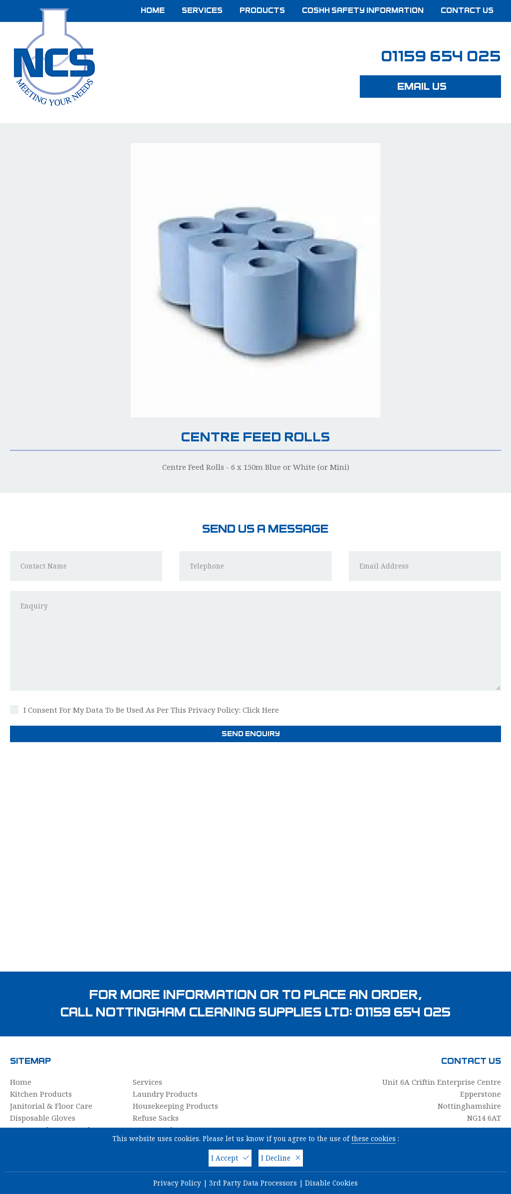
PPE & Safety (32, 1090)
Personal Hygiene (41, 1066)
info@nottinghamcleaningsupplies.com (429, 1064)
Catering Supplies (42, 1078)
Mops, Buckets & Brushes (55, 1042)
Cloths (144, 1054)
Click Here (261, 622)
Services (202, 10)
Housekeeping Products (175, 1018)
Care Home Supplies (169, 1066)
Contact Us (467, 10)
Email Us (430, 86)
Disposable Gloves (42, 1030)
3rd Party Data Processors (253, 1183)
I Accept (230, 1158)
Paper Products (160, 1042)
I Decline (280, 1158)
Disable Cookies (331, 1183)
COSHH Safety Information (363, 10)
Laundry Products (165, 1006)
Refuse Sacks (156, 1030)
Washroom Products (170, 1078)
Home (153, 10)
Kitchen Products (41, 1006)
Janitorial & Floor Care (51, 1018)
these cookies (373, 1138)
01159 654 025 (441, 56)
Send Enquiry (256, 646)
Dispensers (29, 1054)
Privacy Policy (177, 1183)
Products (262, 10)
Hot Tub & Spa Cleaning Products (193, 1090)
